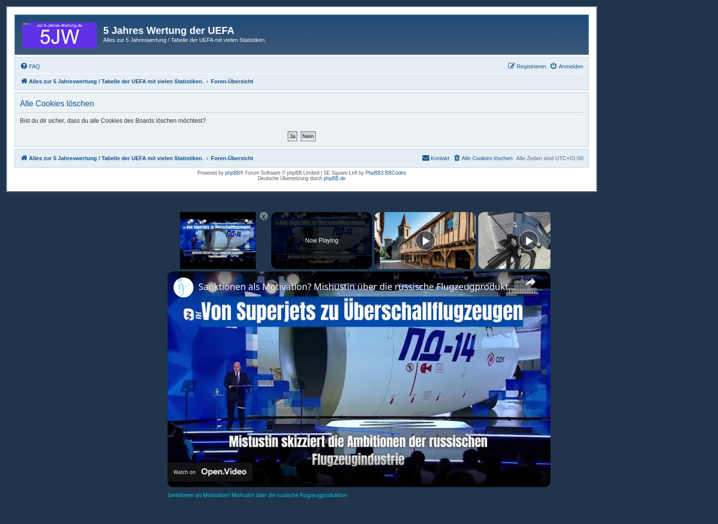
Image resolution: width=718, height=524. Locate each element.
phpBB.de (335, 178)
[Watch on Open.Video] (210, 472)
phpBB (232, 173)
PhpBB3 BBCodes (385, 173)
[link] (183, 287)
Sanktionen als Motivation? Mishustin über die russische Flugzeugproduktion (357, 286)
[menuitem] (30, 66)
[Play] (425, 241)
